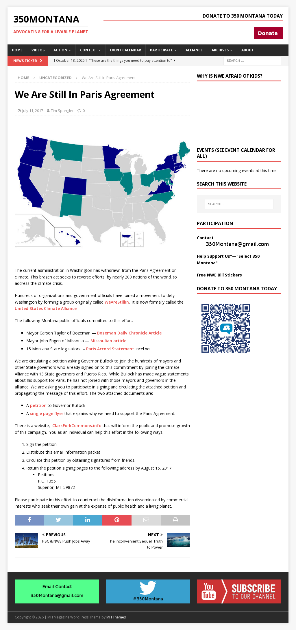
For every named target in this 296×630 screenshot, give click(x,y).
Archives (220, 50)
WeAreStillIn (117, 302)
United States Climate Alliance (46, 308)
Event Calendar (125, 50)
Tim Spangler (62, 110)
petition (38, 405)
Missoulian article (108, 340)
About (247, 50)
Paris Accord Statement (110, 349)
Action (60, 50)
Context (88, 50)
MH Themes (116, 617)
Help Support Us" (214, 256)
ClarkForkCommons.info (76, 425)
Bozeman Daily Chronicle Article (129, 333)
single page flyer (46, 413)
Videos (38, 50)
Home (17, 50)
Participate (161, 50)
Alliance (194, 50)
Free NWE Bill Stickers (219, 275)
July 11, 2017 (32, 110)
